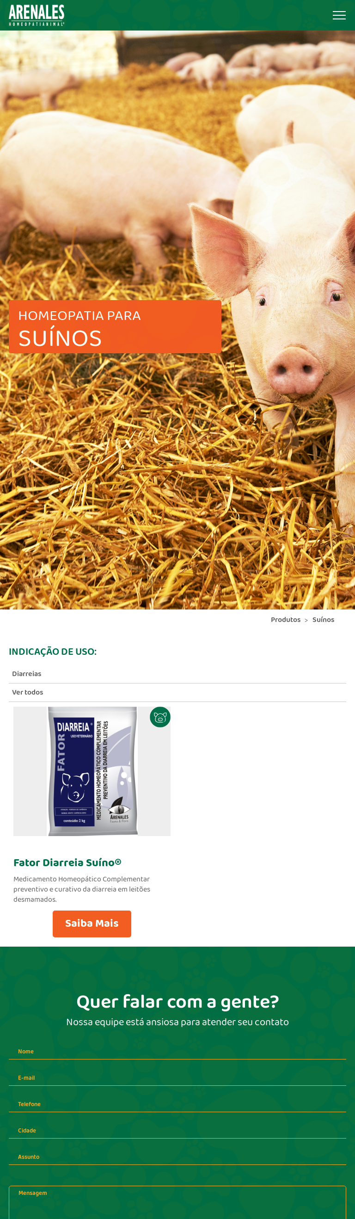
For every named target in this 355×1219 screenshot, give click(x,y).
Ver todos (27, 692)
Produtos (286, 620)
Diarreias (27, 674)
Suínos (323, 620)
